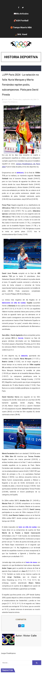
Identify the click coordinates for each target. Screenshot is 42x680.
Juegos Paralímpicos (9, 102)
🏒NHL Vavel (21, 34)
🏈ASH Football (21, 20)
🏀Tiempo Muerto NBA (21, 27)
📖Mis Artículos (21, 13)
